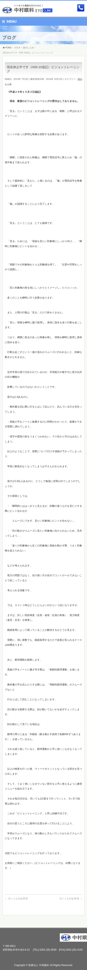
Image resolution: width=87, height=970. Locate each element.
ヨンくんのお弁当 (16, 898)
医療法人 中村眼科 (38, 965)
